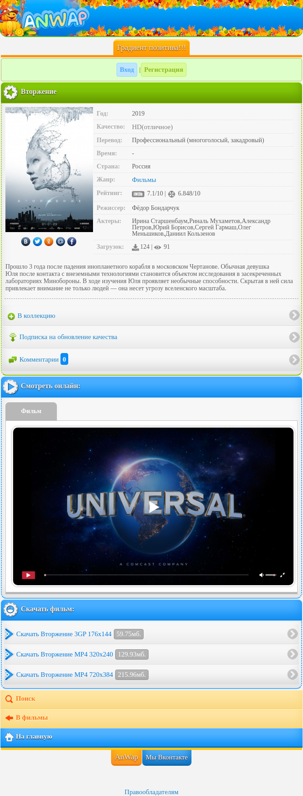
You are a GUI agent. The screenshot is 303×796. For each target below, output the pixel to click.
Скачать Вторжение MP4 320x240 (82, 654)
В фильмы (26, 718)
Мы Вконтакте (167, 757)
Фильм (31, 411)
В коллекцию (32, 316)
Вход (127, 69)
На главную (28, 737)
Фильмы (144, 179)
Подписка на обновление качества (62, 337)
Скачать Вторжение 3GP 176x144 (80, 634)
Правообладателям (151, 792)
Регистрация (163, 69)
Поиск (19, 699)
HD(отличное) (152, 126)
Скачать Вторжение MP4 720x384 (82, 675)
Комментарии (38, 359)
